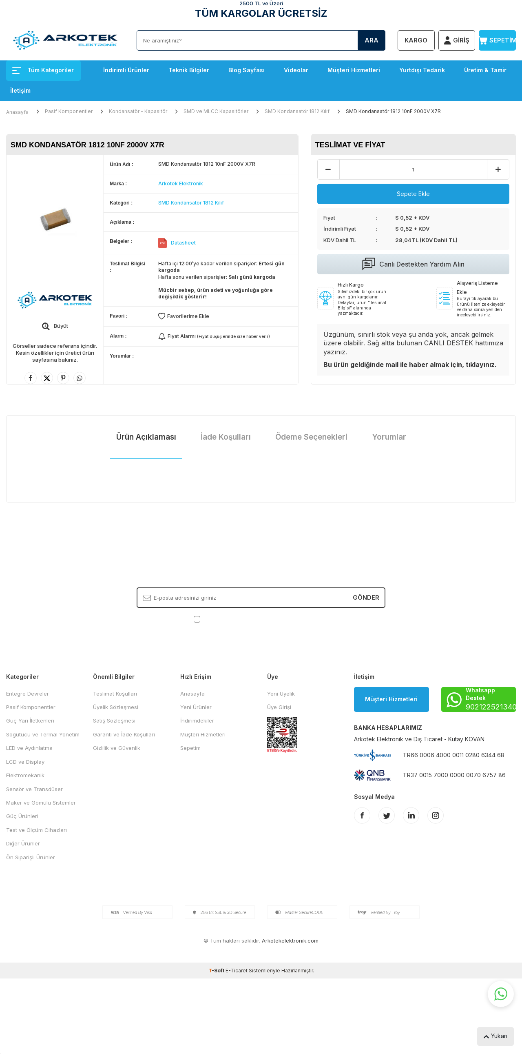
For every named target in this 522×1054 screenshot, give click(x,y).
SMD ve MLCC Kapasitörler (216, 111)
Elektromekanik (25, 775)
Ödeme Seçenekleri (311, 437)
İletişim (20, 90)
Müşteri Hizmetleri (353, 70)
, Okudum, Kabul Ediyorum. (261, 618)
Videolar (296, 70)
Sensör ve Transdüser (34, 789)
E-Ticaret (237, 970)
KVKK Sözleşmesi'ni (230, 618)
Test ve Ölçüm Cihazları (36, 830)
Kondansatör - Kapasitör (138, 111)
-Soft (217, 970)
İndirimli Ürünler (126, 70)
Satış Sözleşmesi (114, 720)
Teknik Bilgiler (188, 70)
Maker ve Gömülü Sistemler (41, 802)
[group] (55, 218)
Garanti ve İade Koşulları (124, 734)
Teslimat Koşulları (115, 693)
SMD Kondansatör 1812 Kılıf (297, 111)
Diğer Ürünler (23, 843)
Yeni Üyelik (281, 693)
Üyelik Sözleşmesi (115, 707)
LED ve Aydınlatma (29, 748)
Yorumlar (389, 437)
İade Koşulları (226, 437)
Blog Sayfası (246, 70)
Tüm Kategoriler (43, 70)
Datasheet (183, 243)
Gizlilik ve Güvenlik (116, 748)
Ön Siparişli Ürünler (30, 857)
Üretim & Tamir (485, 70)
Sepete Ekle (413, 193)
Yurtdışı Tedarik (422, 70)
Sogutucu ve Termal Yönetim (43, 734)
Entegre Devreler (27, 693)
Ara (371, 40)
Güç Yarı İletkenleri (30, 720)
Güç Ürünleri (22, 816)
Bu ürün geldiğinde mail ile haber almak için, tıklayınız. (410, 364)
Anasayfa (17, 112)
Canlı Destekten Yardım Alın (413, 264)
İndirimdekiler (197, 720)
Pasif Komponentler (69, 111)
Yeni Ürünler (196, 707)
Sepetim (190, 748)
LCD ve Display (25, 761)
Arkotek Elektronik (180, 183)
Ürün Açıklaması (146, 437)
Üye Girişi (279, 707)
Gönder (366, 597)
